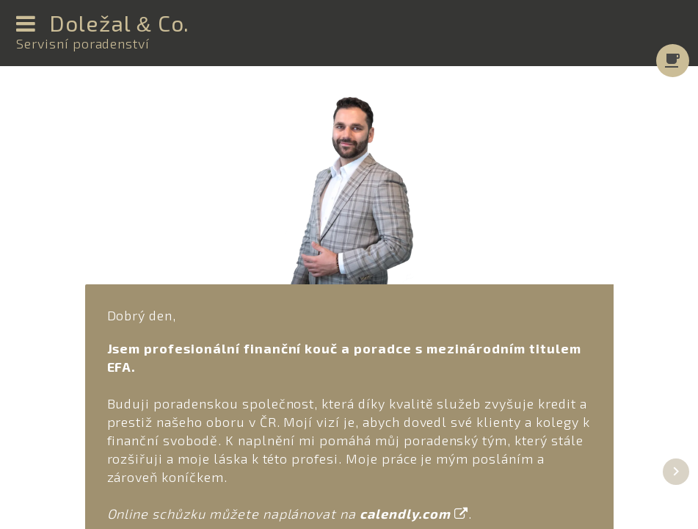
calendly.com (414, 513)
